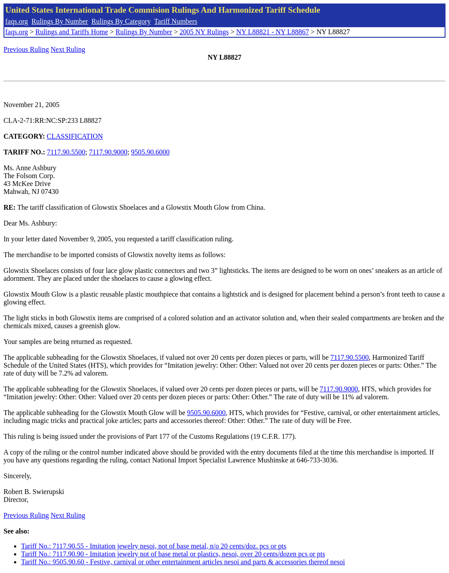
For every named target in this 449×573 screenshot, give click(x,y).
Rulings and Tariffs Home (72, 32)
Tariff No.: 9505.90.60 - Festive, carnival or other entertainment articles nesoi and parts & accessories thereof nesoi (183, 562)
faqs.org (16, 21)
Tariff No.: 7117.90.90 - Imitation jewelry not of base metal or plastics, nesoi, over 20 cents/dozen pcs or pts (173, 554)
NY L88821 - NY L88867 (272, 32)
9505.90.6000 (150, 152)
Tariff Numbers (175, 21)
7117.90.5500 (66, 152)
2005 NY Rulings (204, 32)
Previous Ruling (26, 49)
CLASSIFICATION (75, 136)
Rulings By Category (121, 21)
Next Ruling (68, 49)
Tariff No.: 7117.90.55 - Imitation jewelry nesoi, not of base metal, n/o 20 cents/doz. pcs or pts (153, 546)
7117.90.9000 (108, 152)
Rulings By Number (60, 21)
